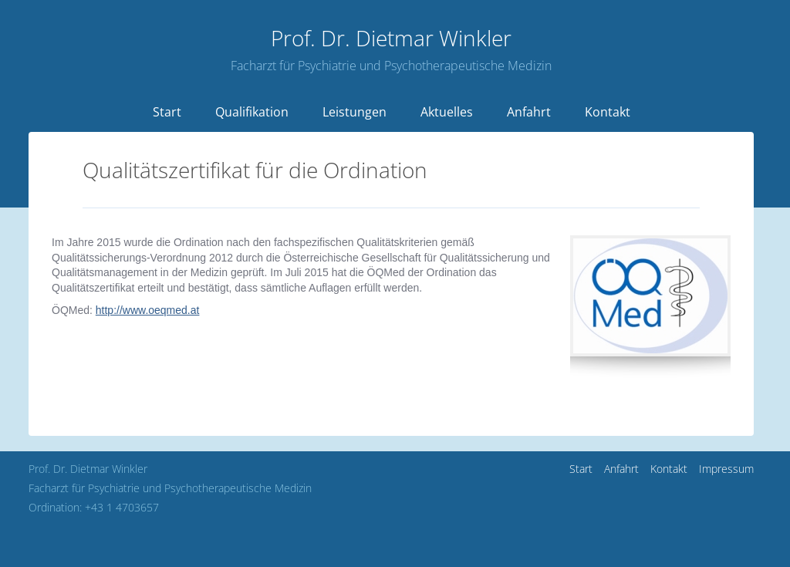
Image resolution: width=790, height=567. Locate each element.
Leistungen (354, 111)
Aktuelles (446, 111)
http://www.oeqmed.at (148, 310)
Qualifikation (252, 111)
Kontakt (607, 111)
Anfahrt (529, 111)
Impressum (726, 468)
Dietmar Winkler (391, 37)
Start (167, 111)
